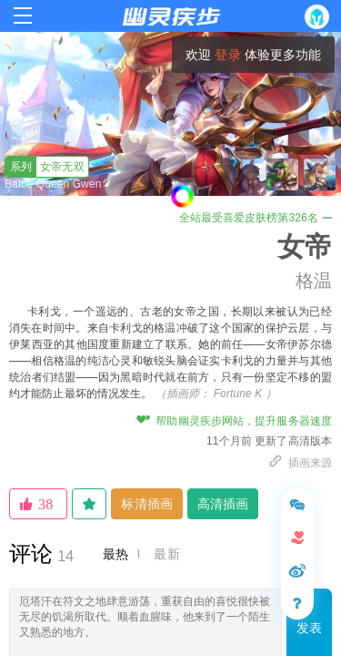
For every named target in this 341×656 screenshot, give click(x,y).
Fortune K (238, 393)
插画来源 (300, 462)
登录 (227, 54)
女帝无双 (45, 167)
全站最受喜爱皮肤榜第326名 (255, 217)
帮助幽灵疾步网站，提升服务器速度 (234, 421)
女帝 (304, 246)
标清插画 (146, 504)
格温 (314, 281)
